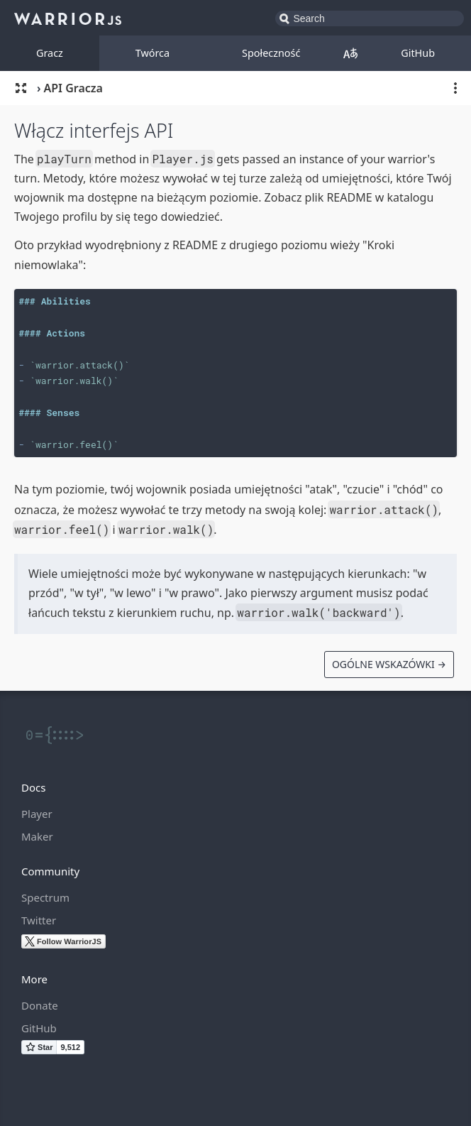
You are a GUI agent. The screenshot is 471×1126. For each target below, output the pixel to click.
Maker (37, 836)
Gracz (49, 53)
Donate (39, 1005)
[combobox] (369, 18)
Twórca (152, 53)
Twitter (38, 920)
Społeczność (271, 53)
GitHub (418, 53)
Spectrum (45, 897)
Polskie (350, 53)
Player (36, 814)
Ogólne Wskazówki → (389, 664)
